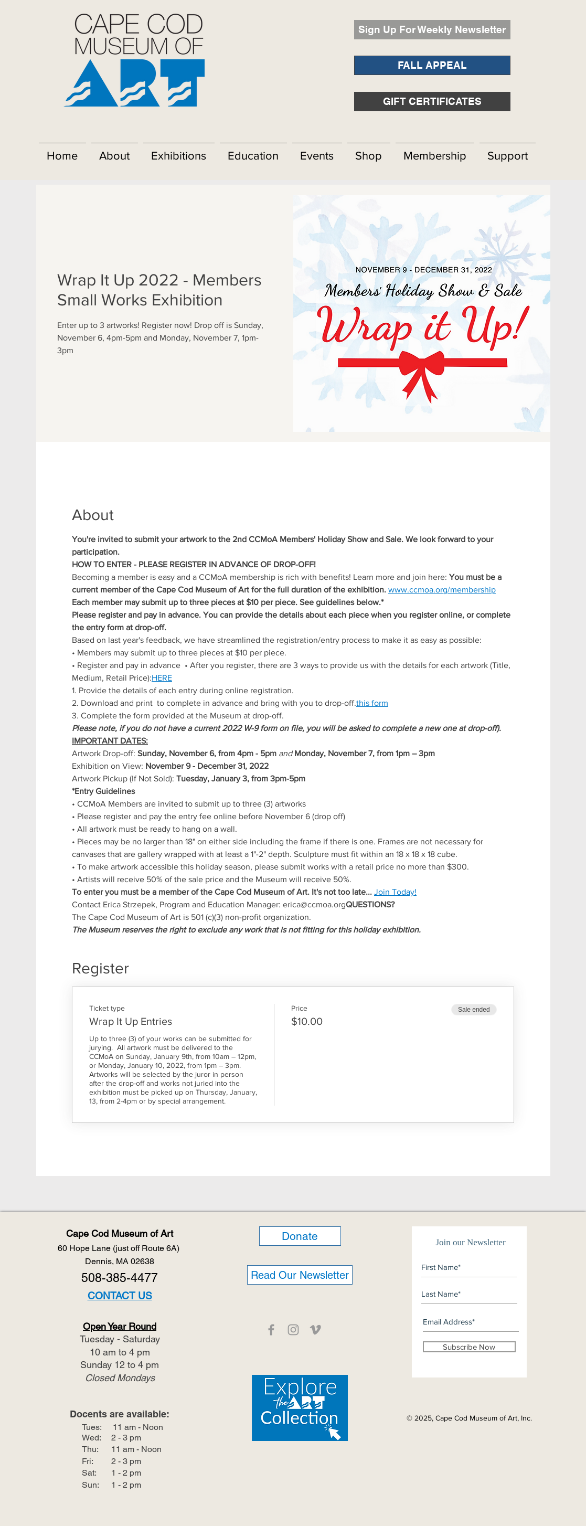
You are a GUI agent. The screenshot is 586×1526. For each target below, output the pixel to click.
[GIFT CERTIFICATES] (432, 101)
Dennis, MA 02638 (119, 1261)
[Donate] (300, 1236)
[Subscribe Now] (469, 1346)
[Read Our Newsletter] (300, 1275)
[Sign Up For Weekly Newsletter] (432, 29)
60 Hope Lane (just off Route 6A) (120, 1248)
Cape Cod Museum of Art (119, 1233)
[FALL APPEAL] (432, 65)
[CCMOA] (271, 1329)
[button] (115, 151)
